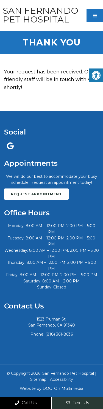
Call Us (26, 402)
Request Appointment (36, 194)
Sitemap (38, 379)
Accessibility (61, 379)
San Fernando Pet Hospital (40, 15)
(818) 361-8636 (59, 334)
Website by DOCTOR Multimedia (51, 388)
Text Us (77, 402)
